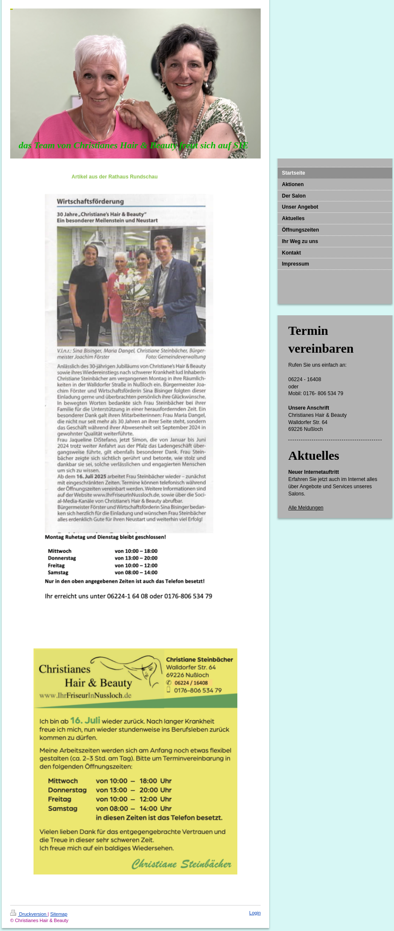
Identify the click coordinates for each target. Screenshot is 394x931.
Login (255, 912)
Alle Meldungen (306, 508)
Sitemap (58, 914)
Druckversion (29, 914)
